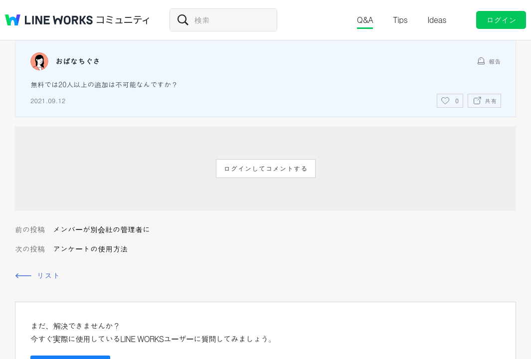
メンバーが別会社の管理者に (101, 229)
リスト (48, 275)
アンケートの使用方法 (90, 248)
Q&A (365, 19)
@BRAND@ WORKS (49, 19)
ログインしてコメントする (266, 169)
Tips (400, 19)
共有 (491, 100)
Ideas (436, 19)
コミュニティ (123, 19)
